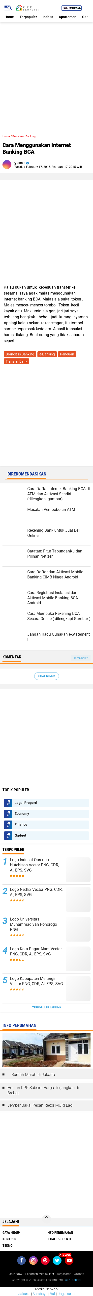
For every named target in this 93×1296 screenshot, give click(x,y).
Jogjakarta (66, 1294)
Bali (53, 1294)
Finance (21, 824)
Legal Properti (26, 803)
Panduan (67, 354)
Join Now (15, 1274)
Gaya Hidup (11, 1233)
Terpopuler (28, 17)
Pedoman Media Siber (39, 1274)
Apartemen (67, 17)
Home (9, 17)
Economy (22, 814)
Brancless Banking (23, 136)
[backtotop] (46, 1219)
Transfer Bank (16, 361)
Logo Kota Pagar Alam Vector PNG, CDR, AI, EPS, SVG (36, 951)
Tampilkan (81, 658)
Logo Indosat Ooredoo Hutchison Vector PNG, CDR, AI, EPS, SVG (34, 864)
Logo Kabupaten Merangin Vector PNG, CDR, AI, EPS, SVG (36, 981)
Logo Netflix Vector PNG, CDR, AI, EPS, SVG (36, 892)
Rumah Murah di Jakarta (33, 1074)
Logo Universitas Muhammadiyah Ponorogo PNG (33, 924)
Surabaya (40, 1294)
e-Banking (47, 354)
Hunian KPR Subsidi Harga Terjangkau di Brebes (43, 1090)
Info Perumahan (60, 1233)
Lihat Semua (46, 676)
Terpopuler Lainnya (46, 1007)
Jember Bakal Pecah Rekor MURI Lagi (40, 1105)
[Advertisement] (46, 68)
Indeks (48, 17)
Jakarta (24, 1294)
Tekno (7, 1245)
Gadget (20, 835)
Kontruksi (11, 1239)
